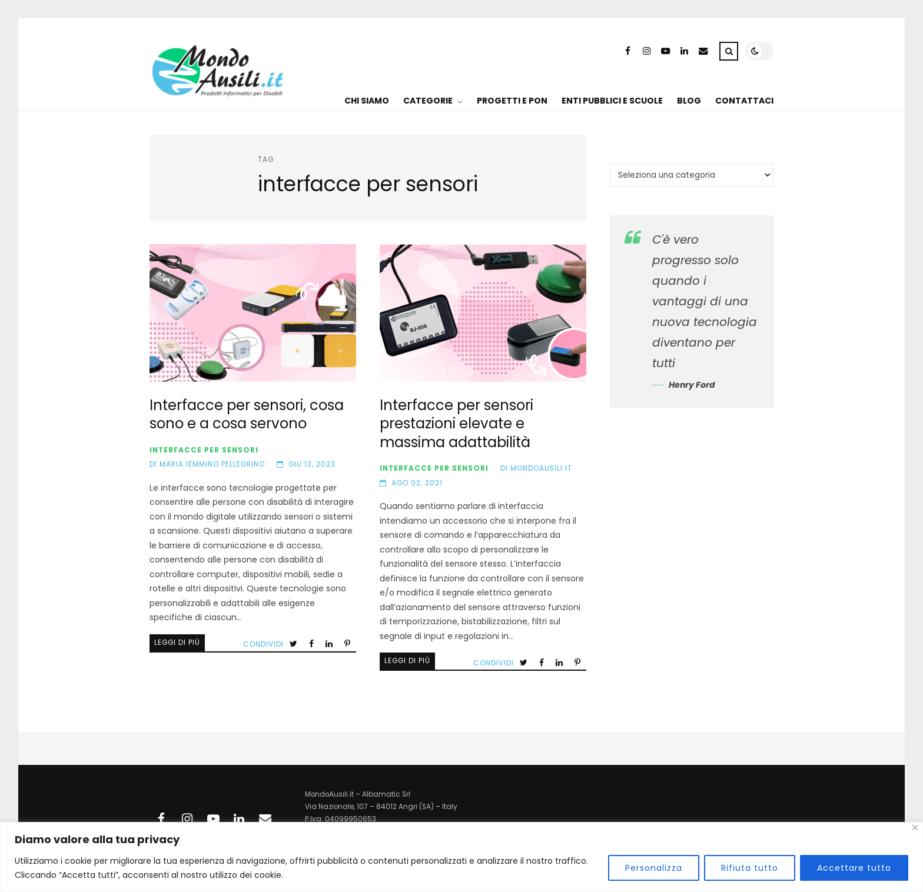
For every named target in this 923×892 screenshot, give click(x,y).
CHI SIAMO (366, 100)
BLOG (689, 100)
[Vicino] (915, 827)
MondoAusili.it (541, 468)
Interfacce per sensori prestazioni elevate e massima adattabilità (483, 313)
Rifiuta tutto (749, 868)
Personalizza (653, 868)
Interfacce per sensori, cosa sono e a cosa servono (253, 313)
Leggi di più (177, 642)
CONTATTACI (744, 100)
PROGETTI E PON (512, 100)
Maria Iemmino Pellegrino (212, 464)
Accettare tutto (854, 868)
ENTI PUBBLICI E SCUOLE (612, 100)
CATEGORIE (428, 100)
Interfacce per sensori (204, 450)
